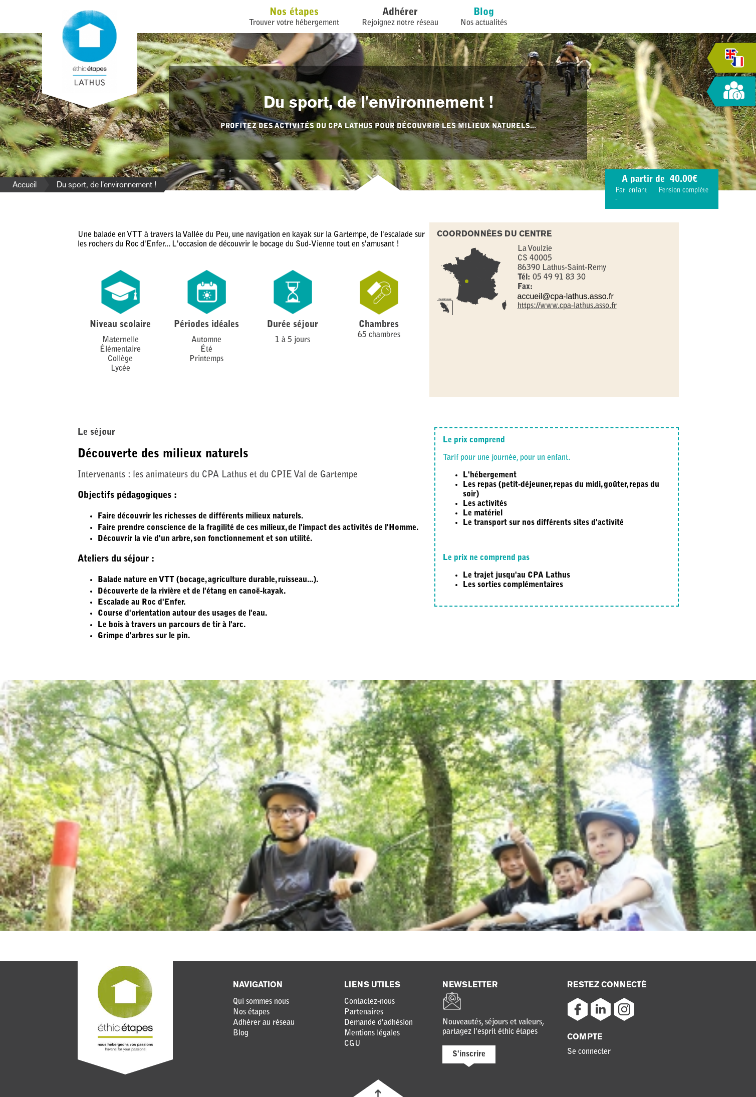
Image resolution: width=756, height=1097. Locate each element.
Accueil (25, 184)
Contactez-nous (369, 1002)
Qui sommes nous (261, 1002)
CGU (352, 1044)
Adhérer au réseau (264, 1023)
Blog (483, 13)
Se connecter (589, 1052)
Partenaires (363, 1012)
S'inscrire (468, 1054)
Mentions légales (372, 1033)
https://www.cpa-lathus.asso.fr (567, 306)
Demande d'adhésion (378, 1023)
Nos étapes (294, 13)
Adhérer (400, 13)
